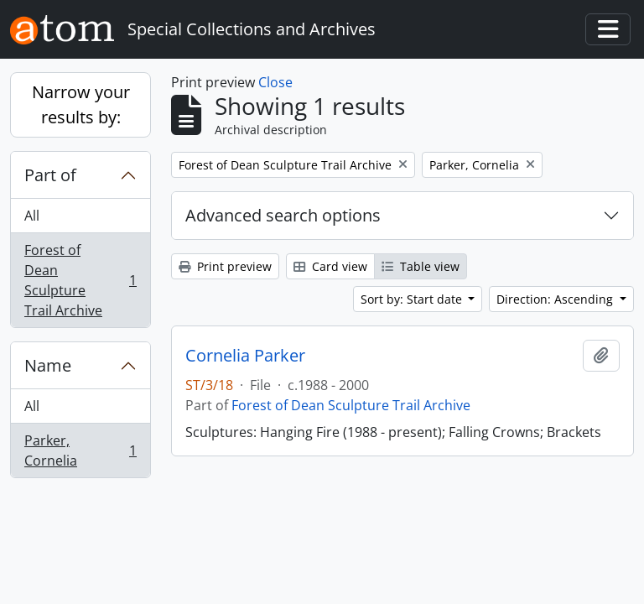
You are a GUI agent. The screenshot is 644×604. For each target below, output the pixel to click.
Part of (50, 175)
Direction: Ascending (556, 299)
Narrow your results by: (81, 104)
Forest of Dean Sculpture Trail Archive (80, 280)
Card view (330, 266)
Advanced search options (283, 215)
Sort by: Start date (413, 299)
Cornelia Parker (245, 356)
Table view (421, 266)
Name (47, 365)
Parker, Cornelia (80, 450)
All (31, 215)
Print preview (225, 266)
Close (275, 82)
